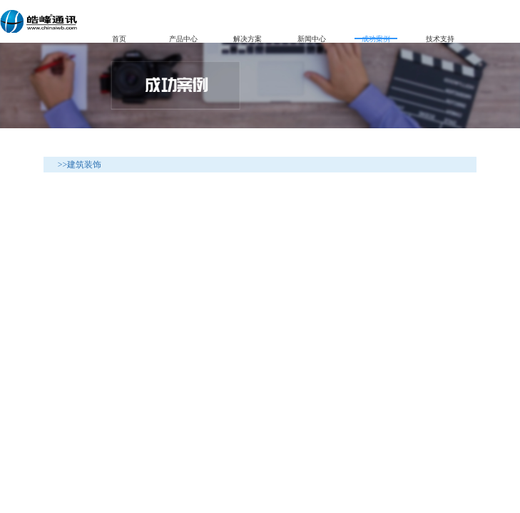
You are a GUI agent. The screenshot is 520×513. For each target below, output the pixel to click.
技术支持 (440, 37)
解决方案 (247, 37)
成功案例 (376, 37)
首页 (119, 37)
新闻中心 (311, 37)
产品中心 (183, 37)
